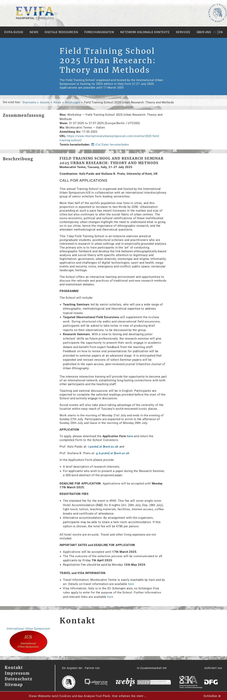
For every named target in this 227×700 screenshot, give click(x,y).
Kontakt (14, 667)
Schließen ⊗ (212, 696)
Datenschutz (18, 679)
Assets (45, 102)
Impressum (17, 673)
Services (183, 32)
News (34, 32)
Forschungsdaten (99, 32)
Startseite (29, 102)
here (130, 436)
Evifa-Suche (13, 32)
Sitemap (14, 684)
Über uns (204, 32)
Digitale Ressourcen (61, 32)
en (221, 32)
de (215, 32)
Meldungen (72, 102)
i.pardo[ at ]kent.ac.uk (103, 446)
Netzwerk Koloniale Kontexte (144, 32)
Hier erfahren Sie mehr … (129, 696)
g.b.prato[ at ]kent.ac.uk (112, 453)
